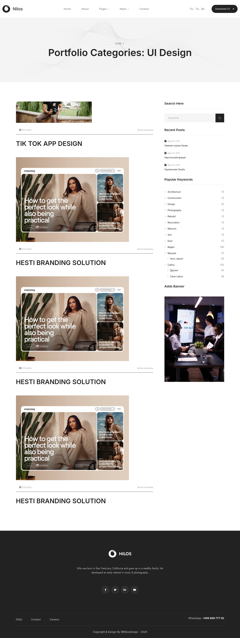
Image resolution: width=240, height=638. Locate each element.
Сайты (196, 265)
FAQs (19, 619)
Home (67, 9)
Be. (203, 8)
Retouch (196, 228)
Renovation (196, 222)
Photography (196, 210)
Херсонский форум (175, 157)
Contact (144, 9)
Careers (54, 619)
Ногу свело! (197, 258)
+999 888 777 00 (213, 618)
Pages (103, 9)
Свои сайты (197, 276)
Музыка (196, 253)
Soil (196, 235)
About (85, 9)
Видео (196, 247)
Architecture (196, 192)
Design (196, 204)
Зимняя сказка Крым (176, 145)
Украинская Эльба (174, 169)
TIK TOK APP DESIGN (49, 144)
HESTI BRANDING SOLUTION (61, 263)
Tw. (197, 8)
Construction (196, 198)
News (123, 9)
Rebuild (196, 216)
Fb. (192, 8)
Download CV (224, 8)
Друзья (197, 270)
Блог (196, 241)
